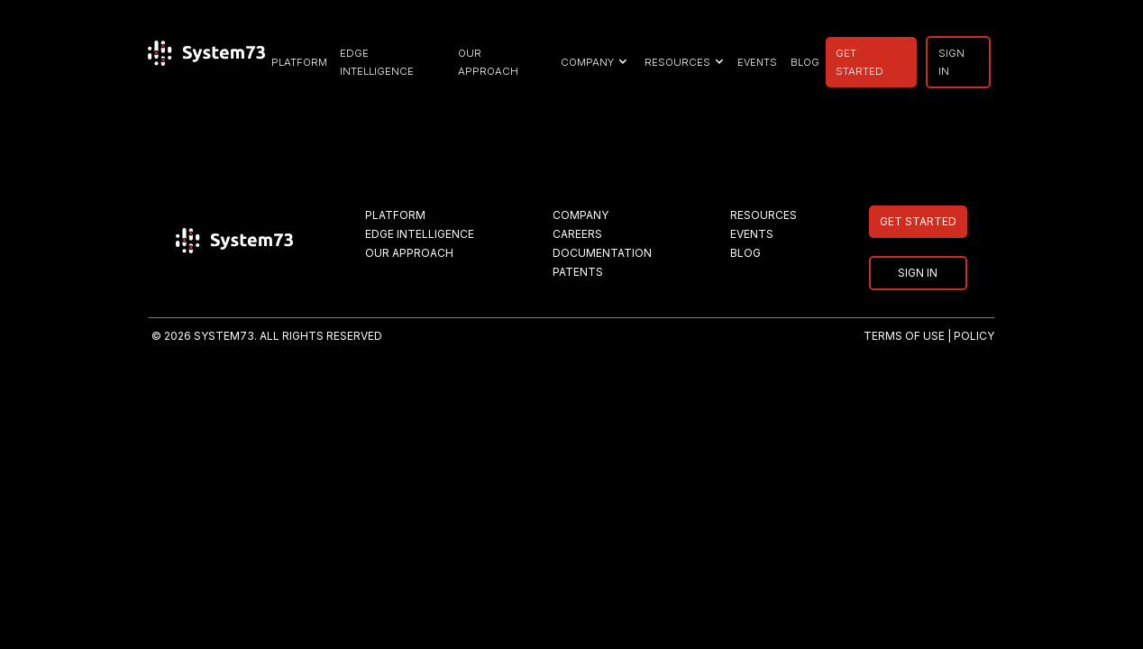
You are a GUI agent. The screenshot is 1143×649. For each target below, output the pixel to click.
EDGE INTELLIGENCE (377, 62)
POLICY (974, 336)
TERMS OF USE (904, 336)
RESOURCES (763, 215)
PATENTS (578, 272)
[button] (591, 62)
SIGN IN (951, 62)
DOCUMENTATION (602, 253)
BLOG (805, 62)
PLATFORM (299, 62)
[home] (206, 62)
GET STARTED (859, 62)
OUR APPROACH (409, 253)
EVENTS (757, 62)
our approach (488, 62)
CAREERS (577, 234)
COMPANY (580, 215)
